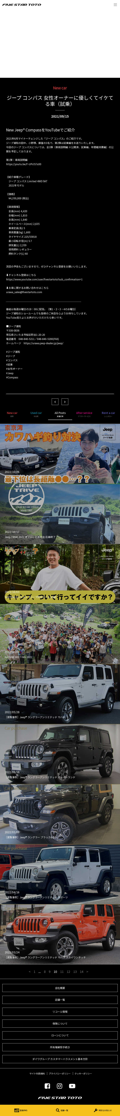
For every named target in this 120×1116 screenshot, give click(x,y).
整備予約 (20, 1110)
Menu (115, 5)
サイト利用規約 (37, 1073)
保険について (60, 1023)
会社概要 (60, 988)
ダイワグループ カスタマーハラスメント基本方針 (60, 1059)
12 (68, 971)
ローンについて (60, 1035)
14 (81, 971)
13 (75, 971)
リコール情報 (60, 1011)
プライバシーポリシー (60, 1073)
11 (62, 971)
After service (84, 414)
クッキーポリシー (83, 1073)
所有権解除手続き (60, 1047)
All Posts (60, 414)
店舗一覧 (61, 1110)
